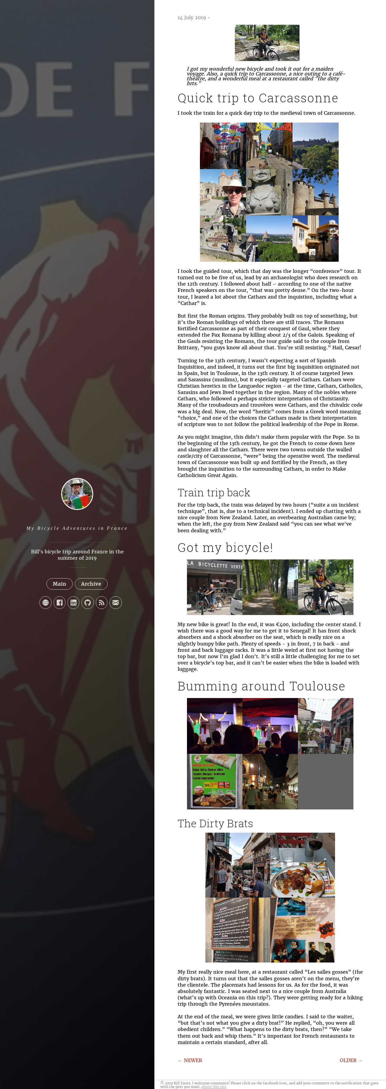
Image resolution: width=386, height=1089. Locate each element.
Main (59, 584)
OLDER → (351, 1060)
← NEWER (190, 1060)
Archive (91, 584)
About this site (213, 1087)
